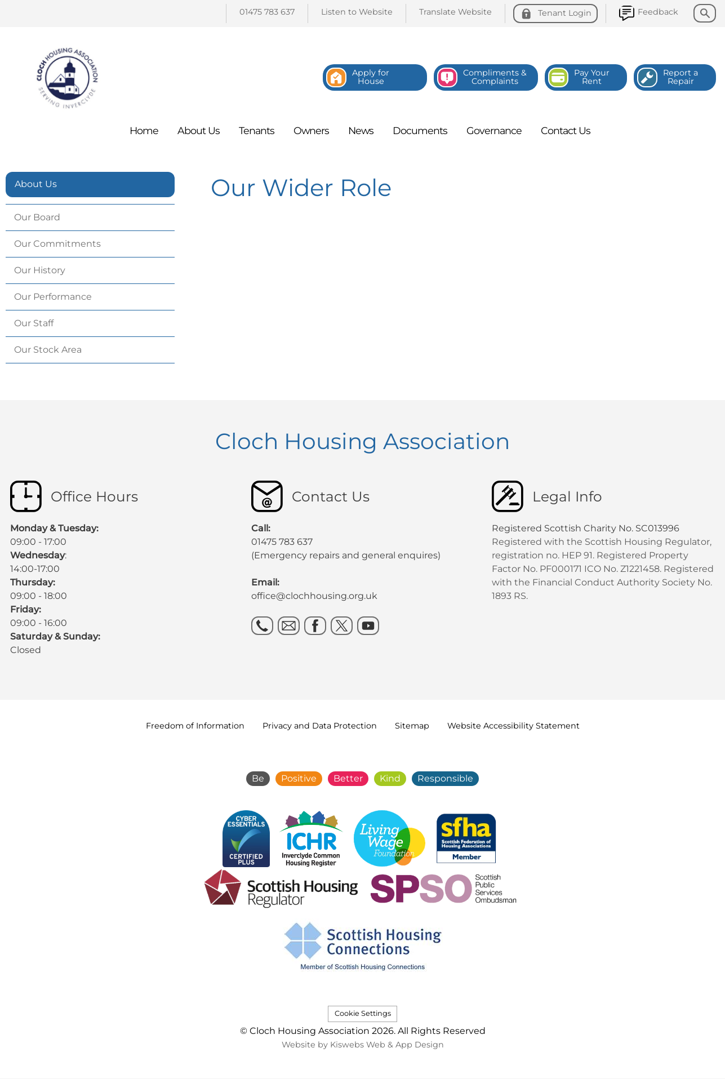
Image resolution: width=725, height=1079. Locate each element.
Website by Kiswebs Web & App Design (363, 1045)
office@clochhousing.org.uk (314, 595)
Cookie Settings (363, 1013)
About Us (36, 184)
